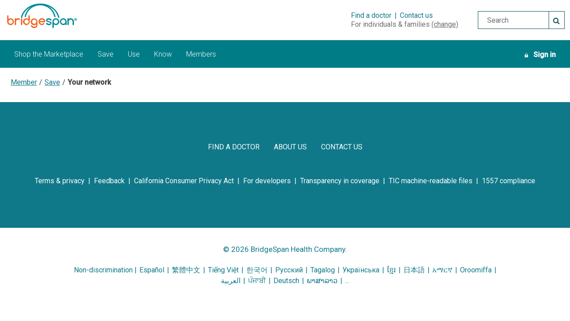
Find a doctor (371, 15)
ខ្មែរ (391, 270)
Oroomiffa (476, 270)
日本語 (414, 270)
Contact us (416, 15)
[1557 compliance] (508, 181)
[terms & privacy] (60, 181)
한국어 (257, 270)
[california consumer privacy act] (184, 181)
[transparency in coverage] (339, 181)
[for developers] (267, 181)
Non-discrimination (103, 270)
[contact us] (341, 147)
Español (151, 270)
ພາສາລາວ (322, 280)
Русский (289, 270)
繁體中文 (186, 270)
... (347, 280)
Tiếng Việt (223, 270)
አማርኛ (442, 270)
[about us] (290, 147)
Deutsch (286, 280)
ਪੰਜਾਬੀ (257, 280)
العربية (230, 280)
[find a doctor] (234, 147)
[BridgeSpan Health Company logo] (52, 16)
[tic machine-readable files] (430, 181)
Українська (360, 270)
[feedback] (109, 181)
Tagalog (322, 270)
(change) (445, 24)
